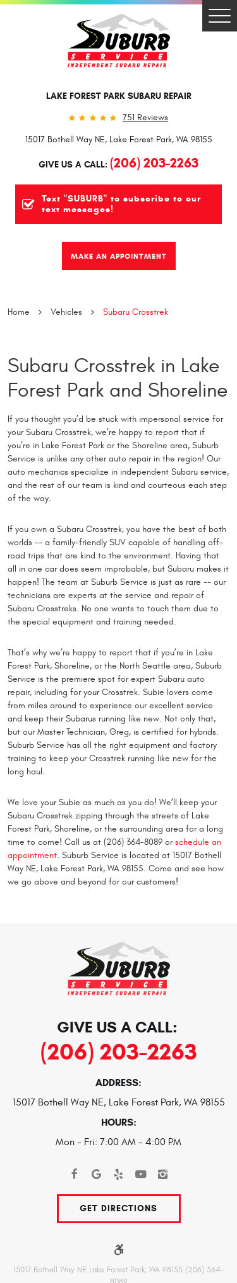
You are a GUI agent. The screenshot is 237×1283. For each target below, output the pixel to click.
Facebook (74, 1174)
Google (96, 1174)
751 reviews (145, 117)
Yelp (118, 1174)
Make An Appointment (119, 256)
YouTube (141, 1174)
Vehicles (66, 312)
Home (19, 312)
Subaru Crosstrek (135, 312)
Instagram (163, 1174)
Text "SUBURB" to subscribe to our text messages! (121, 204)
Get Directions (118, 1208)
